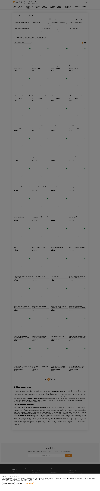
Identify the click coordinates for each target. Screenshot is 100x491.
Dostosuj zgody (19, 483)
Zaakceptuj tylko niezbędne (8, 483)
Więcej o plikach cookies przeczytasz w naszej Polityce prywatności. (17, 480)
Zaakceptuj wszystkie (29, 483)
